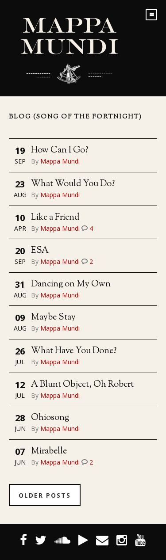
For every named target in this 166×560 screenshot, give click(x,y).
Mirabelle (49, 451)
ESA (40, 250)
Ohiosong (50, 417)
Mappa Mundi (60, 161)
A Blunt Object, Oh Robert (82, 384)
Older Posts (45, 495)
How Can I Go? (59, 150)
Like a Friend (55, 217)
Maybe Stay (53, 317)
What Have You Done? (73, 351)
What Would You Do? (73, 184)
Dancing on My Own (71, 284)
